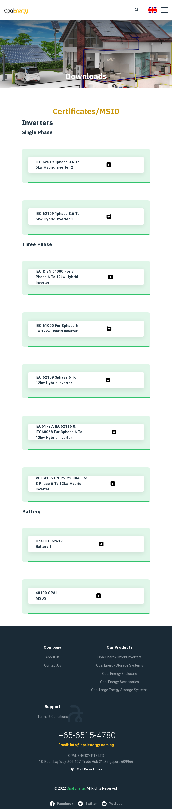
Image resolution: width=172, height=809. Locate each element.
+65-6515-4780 (87, 735)
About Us (52, 657)
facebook (61, 803)
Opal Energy (76, 788)
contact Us (52, 665)
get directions (86, 769)
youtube (112, 803)
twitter (87, 803)
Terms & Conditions (52, 717)
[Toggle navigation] (164, 10)
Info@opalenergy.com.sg (92, 745)
